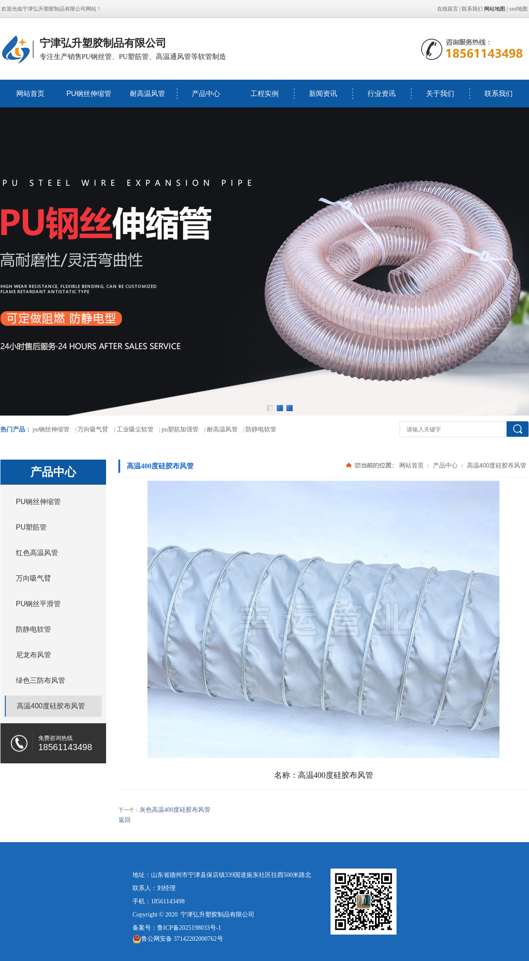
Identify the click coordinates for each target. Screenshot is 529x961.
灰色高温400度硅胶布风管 (175, 809)
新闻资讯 (323, 93)
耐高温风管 (147, 93)
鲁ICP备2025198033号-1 (189, 927)
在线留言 (447, 9)
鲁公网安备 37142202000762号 (177, 939)
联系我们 (472, 9)
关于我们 (440, 93)
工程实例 (264, 93)
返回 (124, 820)
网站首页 (30, 93)
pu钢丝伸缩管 (51, 429)
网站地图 (494, 9)
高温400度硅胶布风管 (495, 465)
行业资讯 (381, 93)
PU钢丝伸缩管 (88, 93)
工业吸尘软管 (135, 429)
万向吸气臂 (92, 429)
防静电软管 (261, 429)
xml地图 (518, 9)
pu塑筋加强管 (180, 429)
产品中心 (206, 93)
